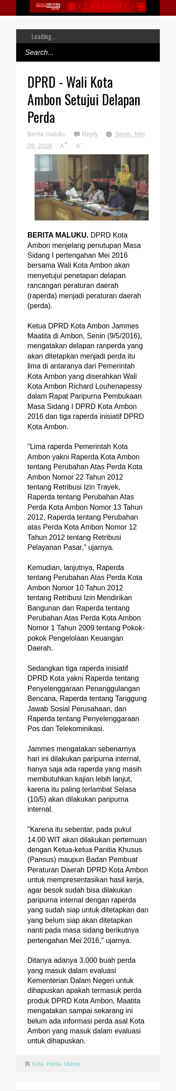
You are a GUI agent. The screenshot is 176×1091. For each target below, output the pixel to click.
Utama (71, 1064)
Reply (91, 134)
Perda (53, 1064)
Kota (38, 1064)
